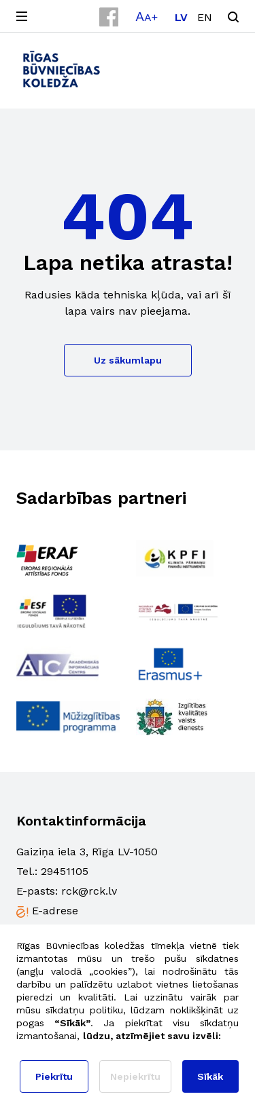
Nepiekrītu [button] (135, 1076)
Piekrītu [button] (54, 1076)
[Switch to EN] (204, 17)
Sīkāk (210, 1076)
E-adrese (55, 910)
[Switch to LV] (181, 17)
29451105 (64, 871)
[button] (146, 16)
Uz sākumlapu (128, 360)
